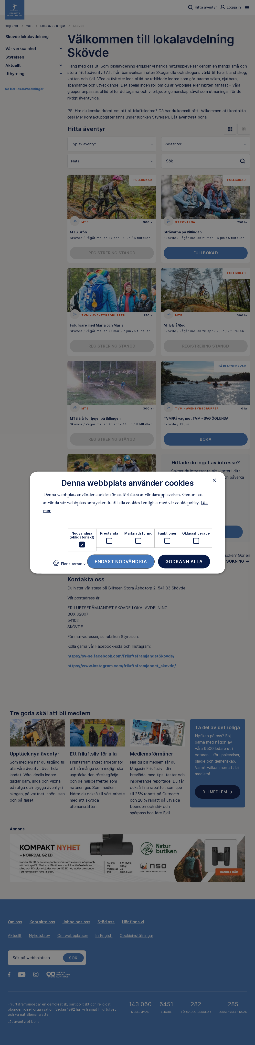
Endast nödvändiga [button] (121, 561)
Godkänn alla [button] (184, 561)
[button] (69, 565)
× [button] (214, 480)
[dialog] (127, 522)
